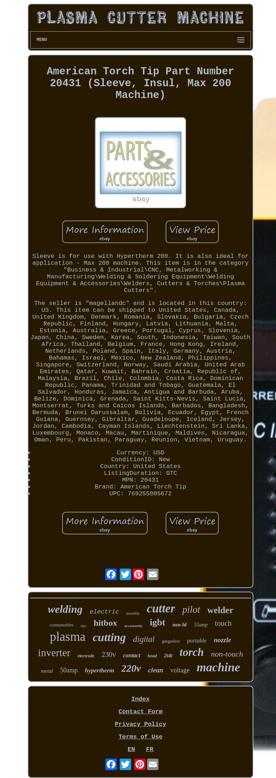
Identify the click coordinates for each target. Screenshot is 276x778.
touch (223, 623)
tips (84, 626)
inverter (54, 652)
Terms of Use (140, 736)
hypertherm (99, 670)
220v (131, 668)
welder (220, 610)
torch (192, 652)
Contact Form (140, 711)
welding (65, 609)
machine (218, 667)
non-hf (179, 625)
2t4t (168, 655)
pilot (191, 609)
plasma (68, 637)
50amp (69, 670)
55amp (201, 625)
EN (131, 749)
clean (155, 670)
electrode (86, 655)
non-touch (227, 653)
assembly (132, 613)
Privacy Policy (140, 724)
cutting (109, 637)
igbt (157, 622)
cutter (161, 608)
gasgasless (171, 641)
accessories (133, 626)
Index (140, 699)
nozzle (222, 640)
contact (131, 655)
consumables (62, 625)
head (152, 655)
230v (108, 654)
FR (149, 749)
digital (144, 639)
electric (104, 611)
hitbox (105, 623)
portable (196, 641)
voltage (179, 670)
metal (47, 671)
